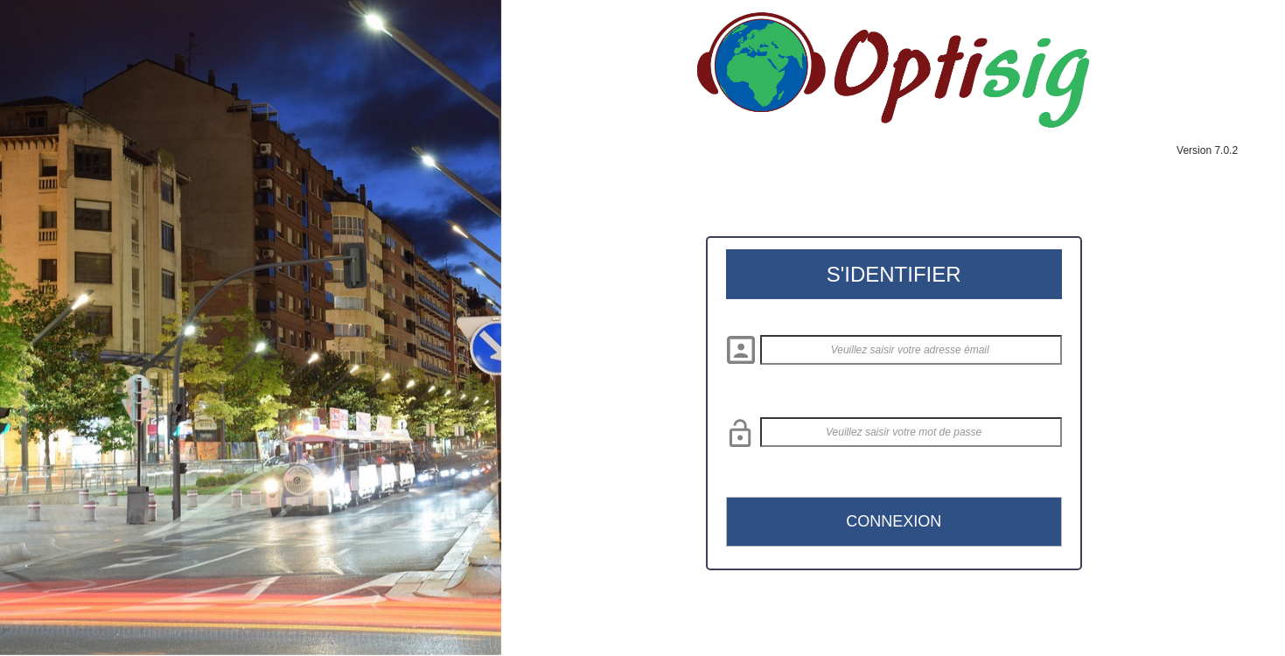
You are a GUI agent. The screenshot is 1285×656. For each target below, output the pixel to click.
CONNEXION (893, 521)
